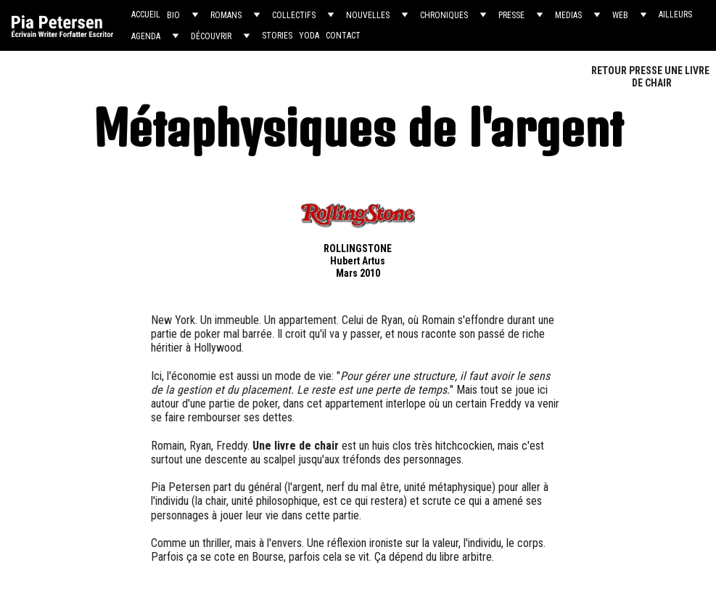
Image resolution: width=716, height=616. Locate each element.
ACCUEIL (145, 14)
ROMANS (226, 15)
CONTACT (343, 35)
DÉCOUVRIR (211, 36)
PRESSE (511, 15)
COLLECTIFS (294, 15)
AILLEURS (675, 14)
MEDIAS (568, 15)
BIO (173, 15)
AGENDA (145, 36)
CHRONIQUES (444, 15)
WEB (620, 15)
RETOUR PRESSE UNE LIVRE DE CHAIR (652, 77)
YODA (309, 35)
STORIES (277, 35)
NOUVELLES (368, 15)
